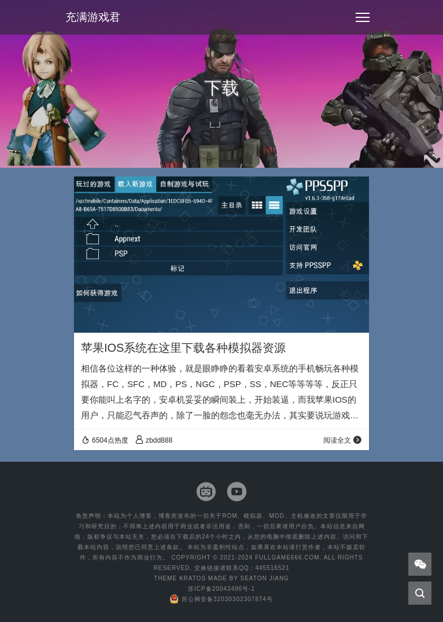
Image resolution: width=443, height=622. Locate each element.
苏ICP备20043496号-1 (221, 589)
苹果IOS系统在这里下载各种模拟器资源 (183, 347)
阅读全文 (342, 440)
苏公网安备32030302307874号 (221, 599)
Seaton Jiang (264, 578)
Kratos (192, 578)
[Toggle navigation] (363, 17)
